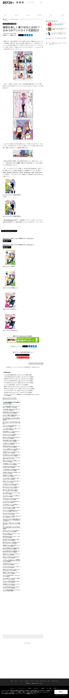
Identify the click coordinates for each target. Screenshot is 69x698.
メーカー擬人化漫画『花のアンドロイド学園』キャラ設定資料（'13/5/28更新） (11, 407)
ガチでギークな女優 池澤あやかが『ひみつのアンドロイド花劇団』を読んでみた (11, 511)
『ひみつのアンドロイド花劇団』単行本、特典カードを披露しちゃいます (11, 516)
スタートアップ (43, 681)
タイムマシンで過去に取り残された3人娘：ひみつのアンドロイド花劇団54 (18, 380)
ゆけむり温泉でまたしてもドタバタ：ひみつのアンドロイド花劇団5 (11, 493)
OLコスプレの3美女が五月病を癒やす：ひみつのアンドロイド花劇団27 (11, 426)
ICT (48, 681)
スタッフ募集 (48, 688)
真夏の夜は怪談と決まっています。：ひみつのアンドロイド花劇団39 (11, 537)
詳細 (28, 693)
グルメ (37, 681)
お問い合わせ (36, 688)
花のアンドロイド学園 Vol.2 (9, 309)
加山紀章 (14, 35)
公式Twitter (10, 220)
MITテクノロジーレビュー (37, 683)
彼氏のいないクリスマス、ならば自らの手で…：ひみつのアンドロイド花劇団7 (11, 487)
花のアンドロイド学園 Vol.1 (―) (10, 287)
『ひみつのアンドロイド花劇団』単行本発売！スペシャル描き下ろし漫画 (11, 508)
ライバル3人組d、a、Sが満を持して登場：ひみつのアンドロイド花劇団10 (11, 479)
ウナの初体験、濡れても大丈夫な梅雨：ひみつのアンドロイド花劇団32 (11, 410)
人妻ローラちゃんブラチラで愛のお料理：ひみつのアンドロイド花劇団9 (11, 481)
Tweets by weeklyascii (27, 642)
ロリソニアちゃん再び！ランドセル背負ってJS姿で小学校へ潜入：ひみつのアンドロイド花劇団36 (11, 527)
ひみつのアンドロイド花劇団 (9, 23)
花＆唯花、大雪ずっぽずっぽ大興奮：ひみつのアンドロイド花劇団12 (11, 473)
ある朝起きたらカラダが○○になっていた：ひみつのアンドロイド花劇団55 (18, 378)
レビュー (17, 15)
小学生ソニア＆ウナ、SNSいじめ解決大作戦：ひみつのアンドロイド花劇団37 (11, 531)
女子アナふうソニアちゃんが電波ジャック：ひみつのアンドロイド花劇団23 (11, 435)
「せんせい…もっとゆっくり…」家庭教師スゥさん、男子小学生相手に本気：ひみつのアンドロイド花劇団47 (22, 395)
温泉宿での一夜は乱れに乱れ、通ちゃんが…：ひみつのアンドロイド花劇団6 (11, 490)
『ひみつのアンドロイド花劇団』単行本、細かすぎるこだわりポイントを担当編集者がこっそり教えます (11, 519)
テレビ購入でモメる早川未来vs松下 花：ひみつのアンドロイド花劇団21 (11, 444)
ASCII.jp (28, 683)
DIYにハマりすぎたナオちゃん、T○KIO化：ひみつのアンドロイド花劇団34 (11, 514)
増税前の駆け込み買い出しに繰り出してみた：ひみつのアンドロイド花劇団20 (11, 446)
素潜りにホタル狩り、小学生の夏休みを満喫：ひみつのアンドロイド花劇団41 (11, 543)
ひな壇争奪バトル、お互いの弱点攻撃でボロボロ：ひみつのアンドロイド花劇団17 (11, 455)
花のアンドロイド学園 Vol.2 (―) (10, 330)
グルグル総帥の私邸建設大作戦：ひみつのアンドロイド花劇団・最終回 (18, 374)
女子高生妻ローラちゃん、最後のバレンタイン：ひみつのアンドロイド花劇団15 (11, 464)
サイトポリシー (13, 688)
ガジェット (40, 15)
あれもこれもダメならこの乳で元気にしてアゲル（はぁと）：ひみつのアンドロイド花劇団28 (11, 422)
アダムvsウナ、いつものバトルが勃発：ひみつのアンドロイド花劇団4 (11, 496)
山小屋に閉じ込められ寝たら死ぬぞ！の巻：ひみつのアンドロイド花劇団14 (11, 467)
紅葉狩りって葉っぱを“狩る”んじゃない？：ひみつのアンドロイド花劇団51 (18, 386)
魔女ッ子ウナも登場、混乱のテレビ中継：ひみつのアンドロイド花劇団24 (11, 438)
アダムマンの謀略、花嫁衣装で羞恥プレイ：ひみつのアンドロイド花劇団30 (11, 415)
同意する (61, 692)
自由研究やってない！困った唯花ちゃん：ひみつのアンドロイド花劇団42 (11, 546)
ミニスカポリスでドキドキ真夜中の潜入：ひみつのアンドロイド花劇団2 (11, 502)
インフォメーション (13, 19)
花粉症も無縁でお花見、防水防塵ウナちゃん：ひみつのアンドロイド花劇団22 (11, 441)
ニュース (29, 15)
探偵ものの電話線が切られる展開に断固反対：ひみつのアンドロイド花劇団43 (11, 548)
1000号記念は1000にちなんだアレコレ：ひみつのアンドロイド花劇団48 (18, 392)
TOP (6, 15)
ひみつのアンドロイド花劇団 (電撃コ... (12, 195)
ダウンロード (31, 238)
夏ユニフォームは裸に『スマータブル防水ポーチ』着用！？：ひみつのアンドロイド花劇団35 (11, 523)
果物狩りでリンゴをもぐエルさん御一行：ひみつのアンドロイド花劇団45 (11, 554)
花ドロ (5, 220)
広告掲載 (42, 688)
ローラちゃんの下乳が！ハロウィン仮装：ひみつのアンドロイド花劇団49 (18, 390)
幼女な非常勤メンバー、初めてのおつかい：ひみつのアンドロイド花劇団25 (11, 432)
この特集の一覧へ (9, 398)
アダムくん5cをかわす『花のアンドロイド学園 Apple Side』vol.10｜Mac (11, 458)
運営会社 (29, 688)
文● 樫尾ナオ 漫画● (7, 35)
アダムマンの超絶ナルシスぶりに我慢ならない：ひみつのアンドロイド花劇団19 (11, 449)
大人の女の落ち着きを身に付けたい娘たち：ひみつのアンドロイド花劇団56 (19, 376)
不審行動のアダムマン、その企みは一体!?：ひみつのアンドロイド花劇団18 (11, 452)
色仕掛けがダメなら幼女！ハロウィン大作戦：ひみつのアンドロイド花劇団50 (19, 388)
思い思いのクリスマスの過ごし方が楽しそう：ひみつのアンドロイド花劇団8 (11, 484)
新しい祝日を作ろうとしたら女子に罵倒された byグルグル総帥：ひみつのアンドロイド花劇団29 (11, 418)
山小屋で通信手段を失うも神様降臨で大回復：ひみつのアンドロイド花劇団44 (11, 551)
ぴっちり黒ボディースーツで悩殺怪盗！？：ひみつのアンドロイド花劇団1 (11, 505)
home (5, 19)
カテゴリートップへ (36, 363)
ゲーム (52, 15)
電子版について (56, 688)
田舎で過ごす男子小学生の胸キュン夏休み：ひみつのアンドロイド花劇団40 (11, 540)
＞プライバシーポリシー (61, 695)
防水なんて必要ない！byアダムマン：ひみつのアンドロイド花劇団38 (11, 534)
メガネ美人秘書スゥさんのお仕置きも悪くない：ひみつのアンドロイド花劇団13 (11, 470)
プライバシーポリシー (22, 688)
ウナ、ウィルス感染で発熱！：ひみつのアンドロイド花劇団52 (16, 384)
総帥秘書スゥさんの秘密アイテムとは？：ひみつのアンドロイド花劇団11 (11, 476)
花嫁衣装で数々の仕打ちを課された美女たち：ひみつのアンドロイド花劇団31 (11, 413)
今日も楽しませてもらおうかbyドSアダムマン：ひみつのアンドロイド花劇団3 (11, 499)
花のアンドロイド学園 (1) (9, 266)
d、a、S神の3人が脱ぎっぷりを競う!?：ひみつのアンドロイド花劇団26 (11, 429)
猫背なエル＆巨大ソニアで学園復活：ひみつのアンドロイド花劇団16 (11, 461)
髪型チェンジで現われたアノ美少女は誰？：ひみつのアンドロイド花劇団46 (11, 557)
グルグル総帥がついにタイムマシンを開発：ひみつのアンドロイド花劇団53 (19, 382)
